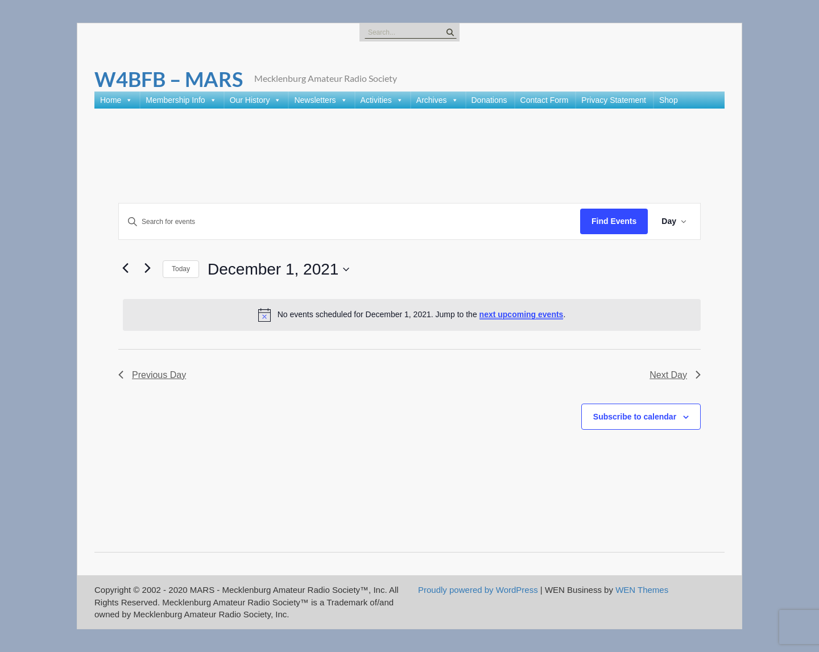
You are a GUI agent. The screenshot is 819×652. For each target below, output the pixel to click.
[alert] (412, 315)
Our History (256, 100)
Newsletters (320, 100)
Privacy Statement (613, 100)
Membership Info (181, 100)
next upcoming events (521, 314)
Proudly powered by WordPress (478, 590)
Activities (382, 100)
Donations (489, 100)
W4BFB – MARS (168, 79)
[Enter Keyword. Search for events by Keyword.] (349, 221)
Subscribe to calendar (634, 416)
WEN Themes (641, 590)
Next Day (675, 375)
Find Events (614, 221)
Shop (668, 100)
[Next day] (147, 268)
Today (181, 269)
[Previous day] (125, 268)
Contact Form (544, 100)
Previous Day (152, 375)
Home (116, 100)
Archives (437, 100)
